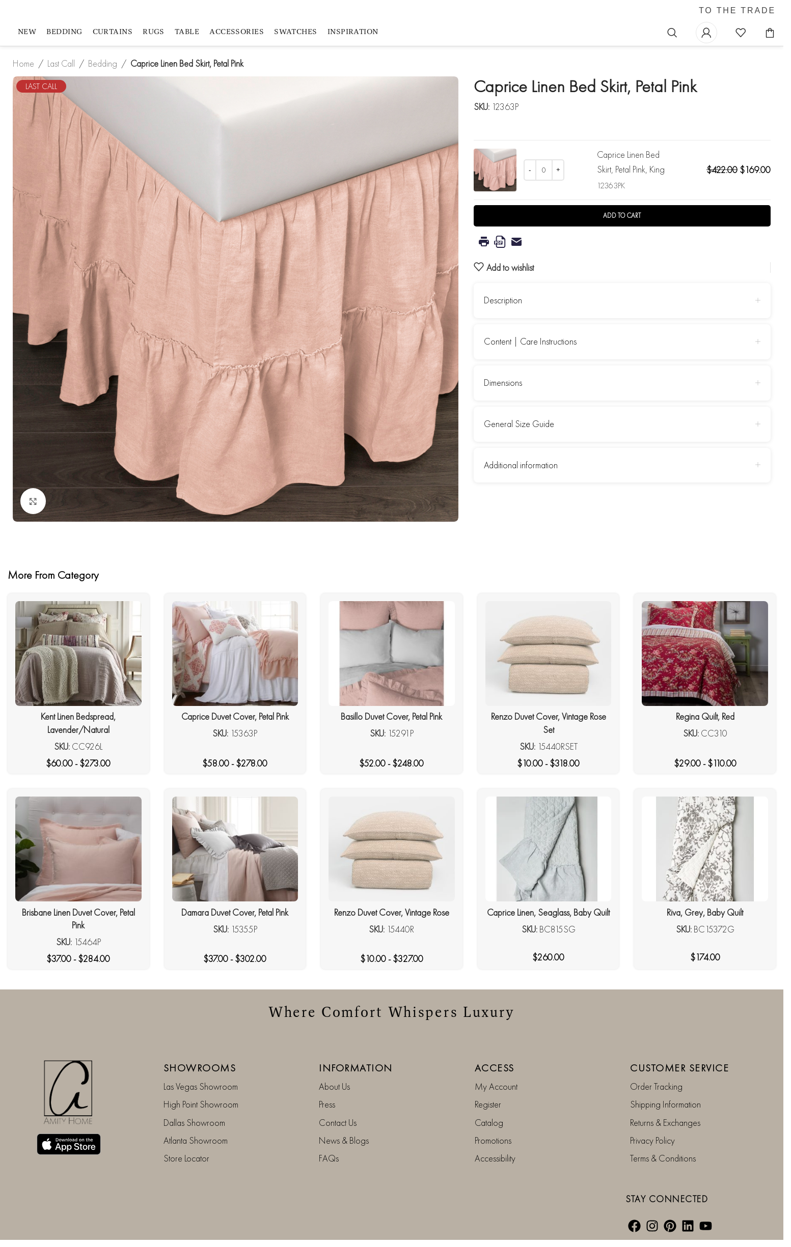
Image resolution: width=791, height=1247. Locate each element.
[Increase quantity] (558, 170)
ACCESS (494, 1067)
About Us (334, 1086)
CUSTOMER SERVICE (679, 1067)
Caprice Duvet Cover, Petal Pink (235, 716)
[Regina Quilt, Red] (705, 653)
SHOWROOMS (199, 1067)
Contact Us (338, 1122)
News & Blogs (344, 1140)
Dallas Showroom (194, 1122)
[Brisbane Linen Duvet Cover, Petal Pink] (78, 849)
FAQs (329, 1158)
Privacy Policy (652, 1140)
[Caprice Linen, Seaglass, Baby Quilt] (548, 849)
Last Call (61, 63)
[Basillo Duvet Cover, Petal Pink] (392, 653)
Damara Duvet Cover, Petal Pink (234, 912)
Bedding (102, 63)
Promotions (493, 1140)
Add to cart (622, 215)
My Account (496, 1086)
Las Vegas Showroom (200, 1086)
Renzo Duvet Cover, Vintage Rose (391, 912)
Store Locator (186, 1158)
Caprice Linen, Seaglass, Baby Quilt (548, 912)
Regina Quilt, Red (705, 716)
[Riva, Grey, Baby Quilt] (705, 849)
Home (23, 63)
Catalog (489, 1122)
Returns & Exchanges (665, 1122)
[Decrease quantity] (530, 170)
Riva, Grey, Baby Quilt (705, 912)
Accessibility (495, 1158)
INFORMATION (356, 1067)
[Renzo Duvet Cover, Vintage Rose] (392, 849)
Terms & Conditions (663, 1158)
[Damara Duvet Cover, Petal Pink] (235, 849)
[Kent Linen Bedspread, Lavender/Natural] (78, 653)
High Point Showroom (200, 1104)
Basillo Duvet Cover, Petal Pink (391, 716)
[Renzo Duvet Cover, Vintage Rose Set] (548, 653)
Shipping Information (665, 1104)
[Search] (672, 32)
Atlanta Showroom (195, 1140)
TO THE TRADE (737, 11)
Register (488, 1104)
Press (327, 1104)
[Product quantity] (544, 170)
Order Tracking (656, 1086)
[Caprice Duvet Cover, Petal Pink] (235, 653)
